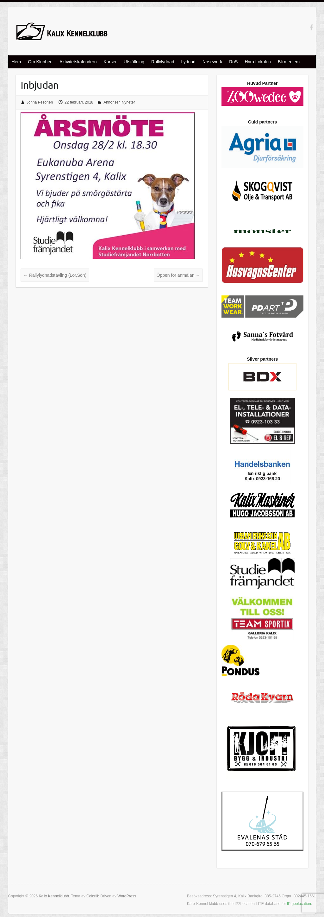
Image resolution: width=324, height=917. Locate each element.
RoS (233, 61)
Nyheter (128, 102)
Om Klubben (40, 61)
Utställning (134, 61)
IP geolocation (299, 903)
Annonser (111, 102)
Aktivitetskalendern (78, 61)
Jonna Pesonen (40, 102)
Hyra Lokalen (258, 61)
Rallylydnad (162, 61)
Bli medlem (289, 61)
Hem (16, 61)
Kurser (110, 61)
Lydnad (188, 61)
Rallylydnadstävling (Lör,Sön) (54, 275)
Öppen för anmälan (178, 275)
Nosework (212, 61)
